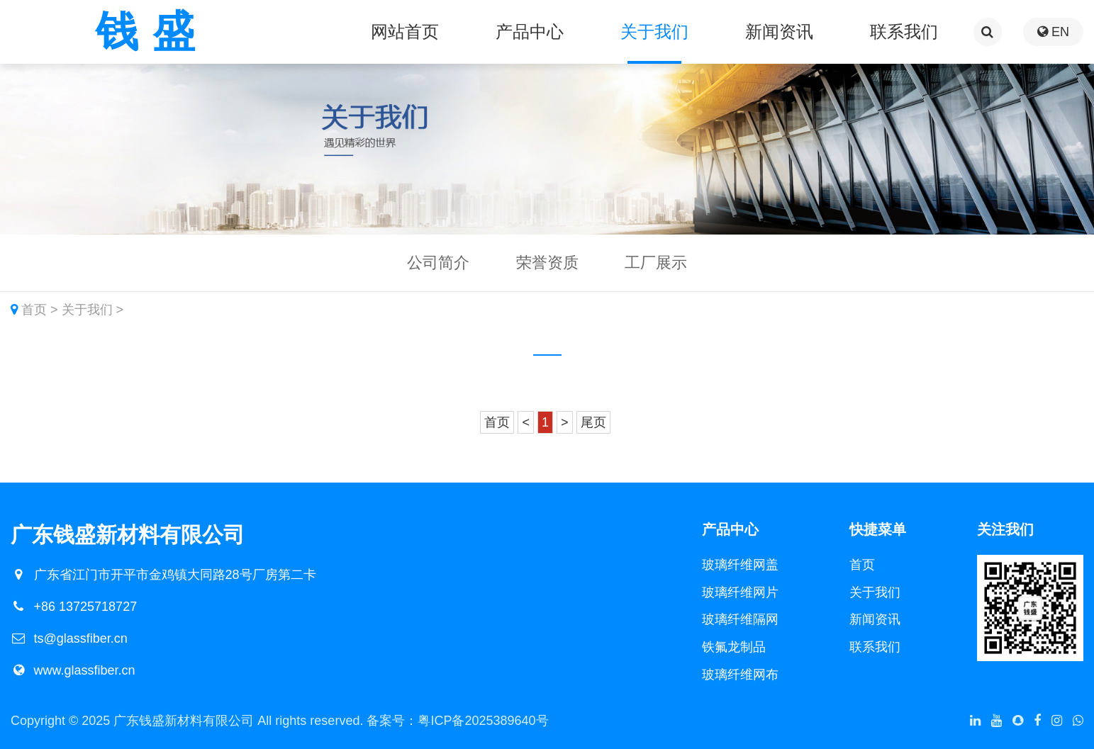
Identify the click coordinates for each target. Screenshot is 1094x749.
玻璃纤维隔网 (740, 619)
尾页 (593, 422)
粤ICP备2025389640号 (483, 721)
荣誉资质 (547, 262)
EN (1053, 32)
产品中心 (530, 31)
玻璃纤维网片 (740, 592)
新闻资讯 (779, 31)
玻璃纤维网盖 (740, 565)
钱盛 (152, 31)
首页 (34, 310)
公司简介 (438, 262)
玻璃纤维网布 (740, 675)
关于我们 (654, 31)
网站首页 (405, 31)
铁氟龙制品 (734, 647)
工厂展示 (656, 262)
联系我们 (904, 31)
